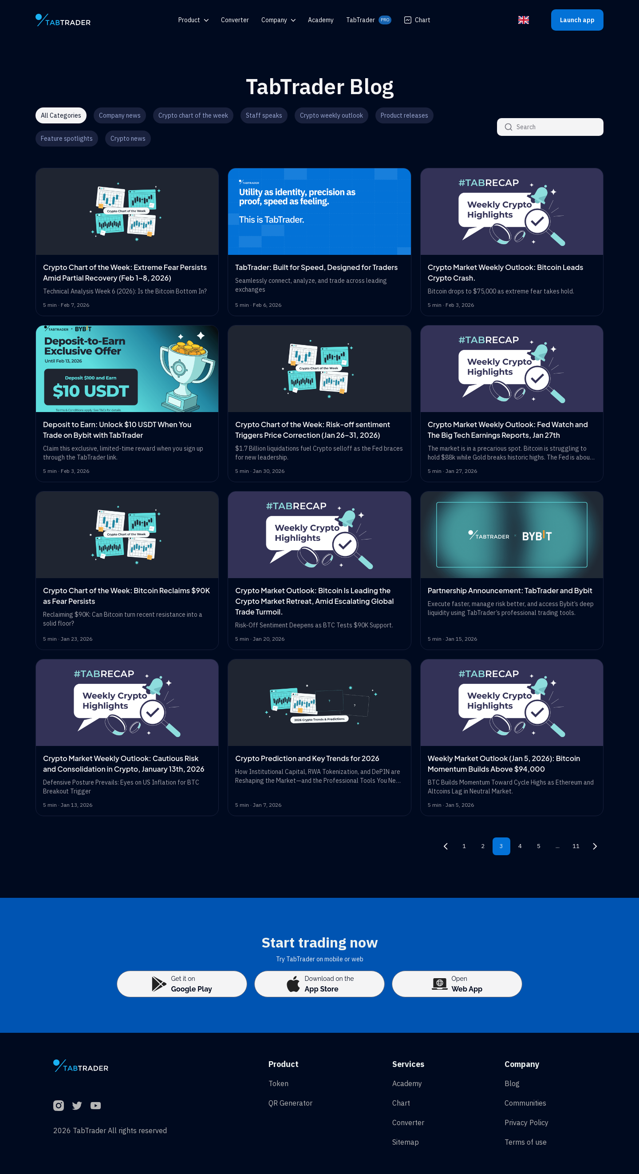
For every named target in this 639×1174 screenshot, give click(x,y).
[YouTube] (96, 1105)
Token (278, 1083)
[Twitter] (77, 1105)
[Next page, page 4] (595, 846)
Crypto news (128, 139)
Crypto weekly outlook (331, 115)
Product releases (404, 115)
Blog (512, 1083)
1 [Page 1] (464, 846)
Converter (408, 1122)
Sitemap (405, 1142)
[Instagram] (58, 1105)
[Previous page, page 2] (445, 846)
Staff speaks (264, 115)
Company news (120, 115)
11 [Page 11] (576, 846)
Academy (407, 1083)
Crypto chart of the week (193, 115)
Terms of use (526, 1142)
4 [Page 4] (520, 846)
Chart (417, 20)
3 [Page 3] (501, 846)
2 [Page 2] (483, 846)
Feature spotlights (67, 139)
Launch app (577, 20)
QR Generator (290, 1103)
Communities (525, 1103)
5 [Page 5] (538, 846)
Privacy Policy (526, 1122)
